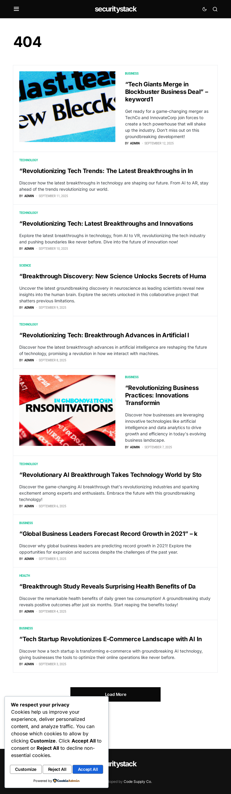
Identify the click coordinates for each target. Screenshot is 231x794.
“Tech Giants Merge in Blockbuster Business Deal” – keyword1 (166, 92)
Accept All (57, 769)
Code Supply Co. (138, 781)
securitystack (115, 9)
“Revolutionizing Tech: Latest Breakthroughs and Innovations (106, 230)
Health (24, 602)
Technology (28, 163)
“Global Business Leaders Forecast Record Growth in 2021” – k (108, 556)
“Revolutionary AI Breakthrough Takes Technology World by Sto (110, 494)
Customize (34, 759)
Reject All (81, 759)
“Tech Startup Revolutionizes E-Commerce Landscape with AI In (110, 668)
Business (132, 73)
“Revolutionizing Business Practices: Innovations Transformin (162, 412)
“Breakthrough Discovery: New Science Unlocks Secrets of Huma (112, 286)
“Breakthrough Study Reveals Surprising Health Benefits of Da (107, 612)
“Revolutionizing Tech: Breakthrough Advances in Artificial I (104, 348)
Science (25, 275)
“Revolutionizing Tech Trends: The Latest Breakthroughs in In (106, 174)
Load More (115, 727)
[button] (16, 9)
